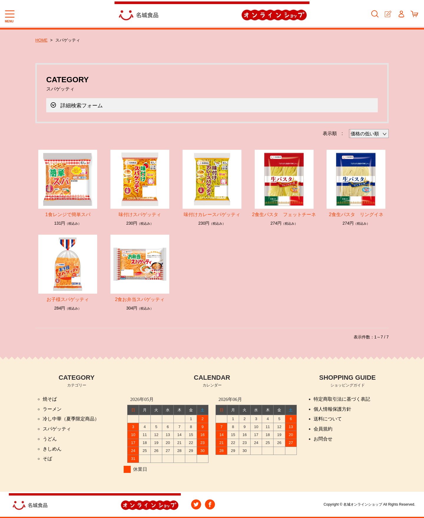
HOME (41, 40)
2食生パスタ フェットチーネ (284, 214)
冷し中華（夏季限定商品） (71, 418)
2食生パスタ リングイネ (356, 214)
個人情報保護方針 (332, 408)
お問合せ (323, 438)
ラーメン (52, 408)
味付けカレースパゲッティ (212, 214)
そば (47, 458)
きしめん (52, 448)
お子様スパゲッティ (68, 299)
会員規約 (323, 428)
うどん (50, 438)
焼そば (50, 398)
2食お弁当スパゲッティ (140, 299)
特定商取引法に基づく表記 (342, 398)
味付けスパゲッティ (140, 214)
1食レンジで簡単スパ (67, 214)
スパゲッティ (57, 428)
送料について (328, 418)
